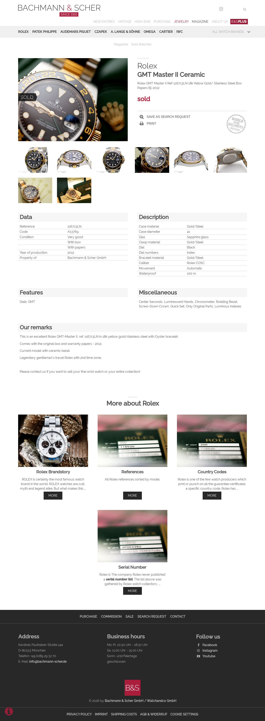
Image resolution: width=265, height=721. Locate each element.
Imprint (101, 714)
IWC (179, 32)
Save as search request (165, 116)
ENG (237, 9)
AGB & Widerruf (153, 714)
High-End (142, 21)
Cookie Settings (184, 714)
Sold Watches (141, 44)
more (53, 495)
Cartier (166, 32)
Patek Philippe (44, 32)
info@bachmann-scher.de (48, 661)
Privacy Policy (79, 714)
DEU (229, 9)
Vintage (125, 21)
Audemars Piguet (75, 32)
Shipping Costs (124, 714)
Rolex (23, 32)
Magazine (200, 21)
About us (220, 21)
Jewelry (181, 21)
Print (148, 123)
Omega (149, 32)
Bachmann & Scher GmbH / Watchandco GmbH (140, 701)
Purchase (162, 21)
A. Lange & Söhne (125, 32)
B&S (239, 21)
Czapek (100, 32)
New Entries (104, 21)
